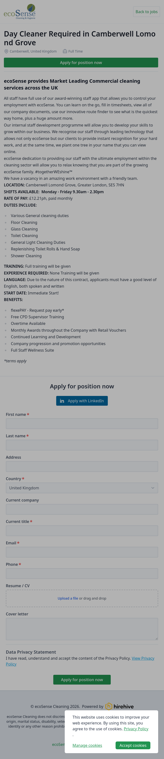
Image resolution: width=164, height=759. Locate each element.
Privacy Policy (136, 729)
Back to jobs (147, 11)
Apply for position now (81, 62)
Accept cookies (132, 745)
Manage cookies (87, 745)
